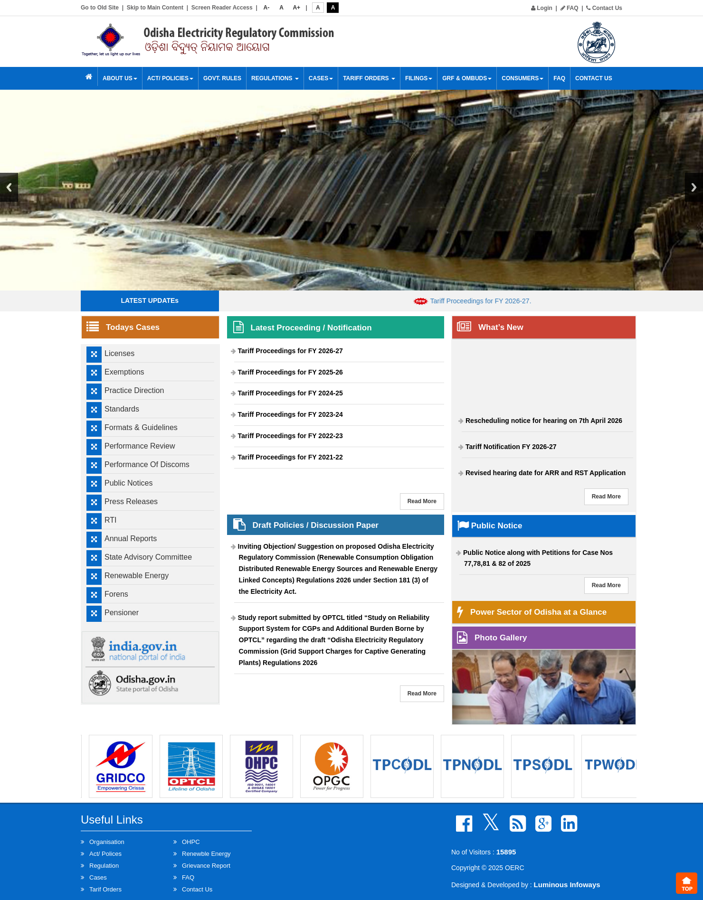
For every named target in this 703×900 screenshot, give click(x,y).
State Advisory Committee (148, 557)
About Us (120, 78)
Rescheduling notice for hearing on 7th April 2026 (544, 423)
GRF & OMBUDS (467, 78)
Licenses (119, 353)
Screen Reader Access (222, 7)
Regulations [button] (275, 78)
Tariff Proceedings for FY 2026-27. (489, 301)
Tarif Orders (105, 889)
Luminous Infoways (567, 885)
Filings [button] (418, 78)
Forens (116, 594)
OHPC (191, 841)
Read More (422, 501)
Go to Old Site (100, 7)
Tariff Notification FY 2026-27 (511, 449)
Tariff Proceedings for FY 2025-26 (290, 372)
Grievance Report (206, 865)
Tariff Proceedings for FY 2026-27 (290, 351)
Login (541, 8)
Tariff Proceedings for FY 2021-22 (290, 457)
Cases (321, 78)
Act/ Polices (105, 853)
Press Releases (131, 501)
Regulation (104, 865)
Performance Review (139, 446)
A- (267, 7)
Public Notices (128, 483)
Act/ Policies (170, 78)
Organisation (106, 841)
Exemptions (124, 372)
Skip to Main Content (155, 7)
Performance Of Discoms (147, 464)
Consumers (522, 78)
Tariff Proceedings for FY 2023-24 (290, 414)
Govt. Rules (222, 78)
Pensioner (121, 613)
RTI (110, 520)
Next (694, 187)
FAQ (569, 8)
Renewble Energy (206, 853)
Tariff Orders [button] (369, 78)
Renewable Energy (136, 576)
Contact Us (604, 8)
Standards (121, 409)
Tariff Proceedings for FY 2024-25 (290, 393)
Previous (9, 187)
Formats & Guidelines (141, 427)
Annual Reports (130, 538)
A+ (296, 7)
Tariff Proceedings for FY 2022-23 (290, 436)
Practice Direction (134, 390)
